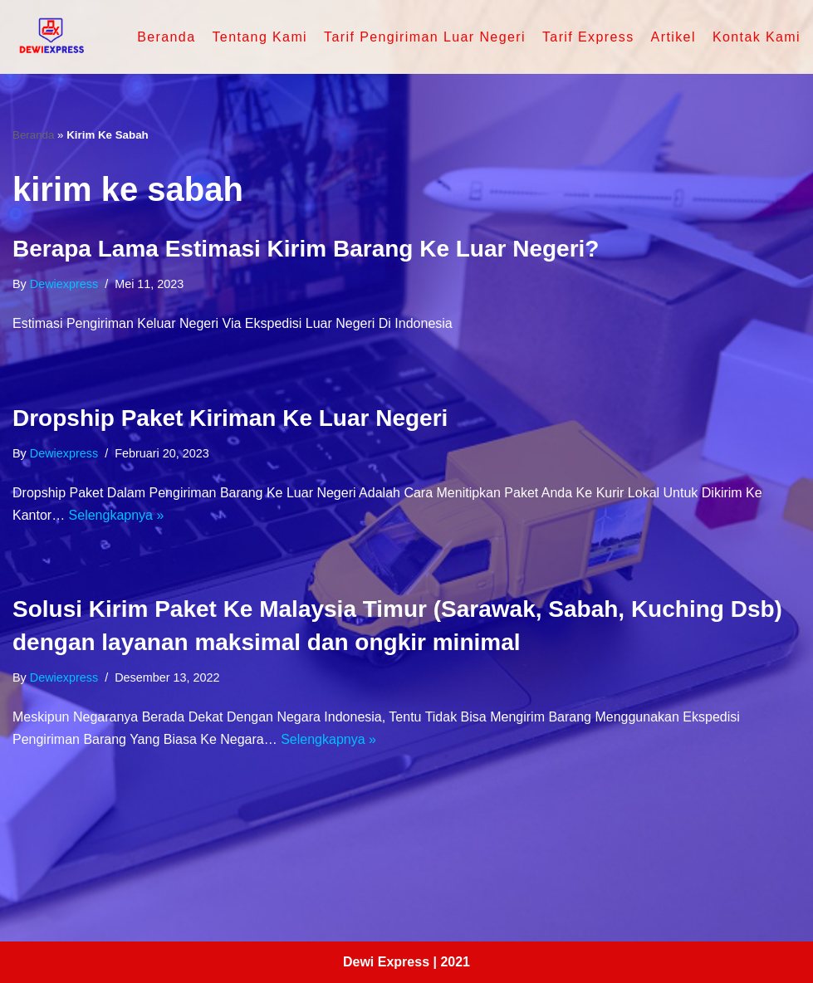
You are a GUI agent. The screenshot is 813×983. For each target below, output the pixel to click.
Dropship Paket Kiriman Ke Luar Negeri (230, 418)
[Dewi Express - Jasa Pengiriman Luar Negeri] (50, 37)
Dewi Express (386, 962)
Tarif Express (588, 37)
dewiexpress (64, 284)
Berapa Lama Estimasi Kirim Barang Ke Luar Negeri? (305, 249)
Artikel (673, 37)
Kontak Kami (757, 37)
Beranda (166, 37)
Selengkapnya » (116, 515)
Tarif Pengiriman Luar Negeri (425, 37)
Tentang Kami (259, 37)
